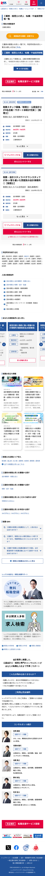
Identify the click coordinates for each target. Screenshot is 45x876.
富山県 (9, 461)
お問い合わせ (33, 860)
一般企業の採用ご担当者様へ (17, 860)
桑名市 (26, 256)
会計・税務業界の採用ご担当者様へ (32, 858)
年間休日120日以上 (8, 501)
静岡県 (32, 461)
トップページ (5, 858)
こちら (17, 47)
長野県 (21, 461)
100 (42, 91)
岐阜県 (26, 461)
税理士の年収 (22, 646)
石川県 (15, 461)
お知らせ (29, 863)
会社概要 (15, 858)
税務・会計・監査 (7, 489)
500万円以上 (15, 513)
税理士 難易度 (36, 646)
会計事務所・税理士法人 (10, 477)
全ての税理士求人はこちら (14, 464)
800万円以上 (25, 513)
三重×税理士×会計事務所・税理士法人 (18, 281)
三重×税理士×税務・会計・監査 (16, 285)
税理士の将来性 (9, 646)
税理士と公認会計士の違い (12, 649)
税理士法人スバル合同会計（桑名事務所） (21, 187)
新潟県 (4, 461)
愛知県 (38, 461)
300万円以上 (6, 513)
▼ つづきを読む (22, 68)
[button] (4, 344)
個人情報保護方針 (18, 863)
